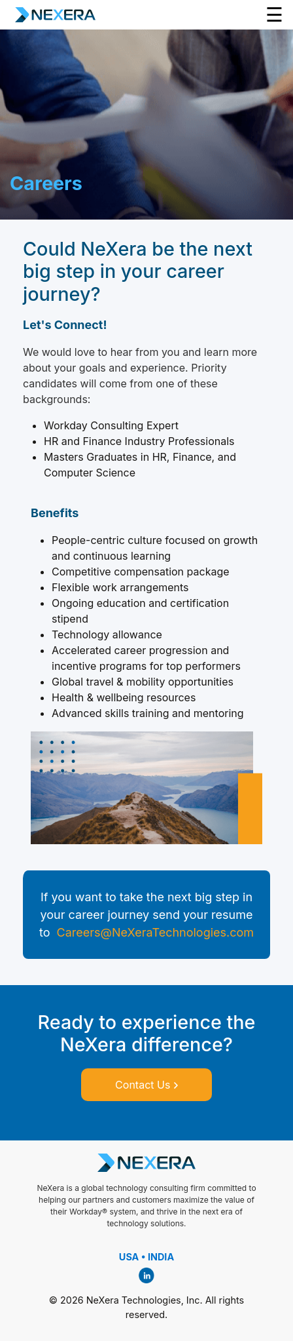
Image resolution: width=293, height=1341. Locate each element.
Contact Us (146, 1084)
